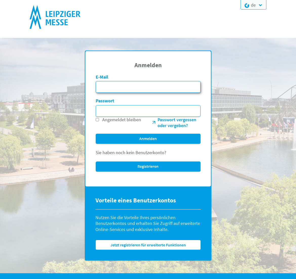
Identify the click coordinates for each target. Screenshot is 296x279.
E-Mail (102, 77)
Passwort (105, 101)
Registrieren (148, 166)
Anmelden (148, 138)
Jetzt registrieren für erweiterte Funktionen (148, 244)
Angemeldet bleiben (121, 120)
